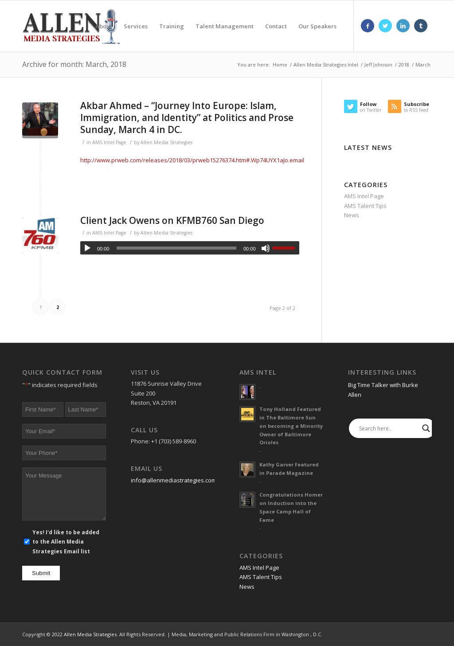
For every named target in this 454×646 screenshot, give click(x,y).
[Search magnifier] (426, 428)
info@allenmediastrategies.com (173, 480)
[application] (189, 247)
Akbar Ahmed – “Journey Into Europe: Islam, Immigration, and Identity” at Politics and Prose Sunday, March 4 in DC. (187, 117)
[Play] (87, 248)
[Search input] (388, 428)
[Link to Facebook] (367, 25)
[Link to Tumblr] (420, 25)
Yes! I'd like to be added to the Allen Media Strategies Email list (65, 542)
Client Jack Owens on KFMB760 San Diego (172, 220)
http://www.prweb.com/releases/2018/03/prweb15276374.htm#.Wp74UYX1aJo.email (192, 160)
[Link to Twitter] (385, 25)
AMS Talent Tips (365, 206)
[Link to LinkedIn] (403, 25)
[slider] (176, 248)
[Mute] (265, 248)
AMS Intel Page (109, 142)
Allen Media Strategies (166, 142)
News (351, 215)
